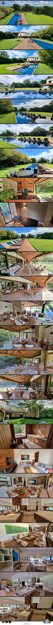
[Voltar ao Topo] (26, 624)
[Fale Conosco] (9, 621)
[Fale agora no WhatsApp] (3, 621)
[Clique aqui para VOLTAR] (3, 3)
